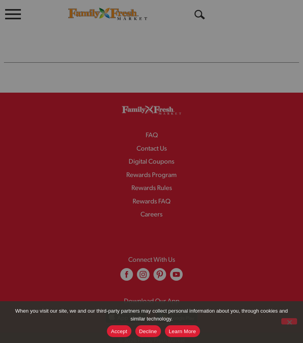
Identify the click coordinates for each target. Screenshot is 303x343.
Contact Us (152, 133)
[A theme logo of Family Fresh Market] (107, 13)
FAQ (152, 119)
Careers (151, 199)
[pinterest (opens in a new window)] (159, 261)
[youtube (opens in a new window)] (176, 261)
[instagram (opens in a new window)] (143, 261)
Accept (119, 331)
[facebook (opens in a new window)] (126, 261)
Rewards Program (151, 159)
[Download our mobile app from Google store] (177, 300)
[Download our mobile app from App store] (126, 300)
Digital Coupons (151, 146)
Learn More (182, 331)
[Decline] (289, 321)
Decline (148, 331)
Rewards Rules (151, 172)
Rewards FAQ (151, 186)
